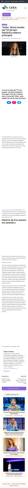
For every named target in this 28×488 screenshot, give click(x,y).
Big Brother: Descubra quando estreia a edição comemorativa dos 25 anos (14, 433)
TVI (17, 429)
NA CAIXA (4, 24)
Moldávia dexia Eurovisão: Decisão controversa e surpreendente (14, 474)
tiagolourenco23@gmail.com (10, 368)
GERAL (11, 469)
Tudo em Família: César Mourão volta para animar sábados (14, 413)
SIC (17, 408)
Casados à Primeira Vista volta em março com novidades (14, 453)
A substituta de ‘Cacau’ (7, 210)
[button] (6, 14)
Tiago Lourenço (8, 351)
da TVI (23, 210)
